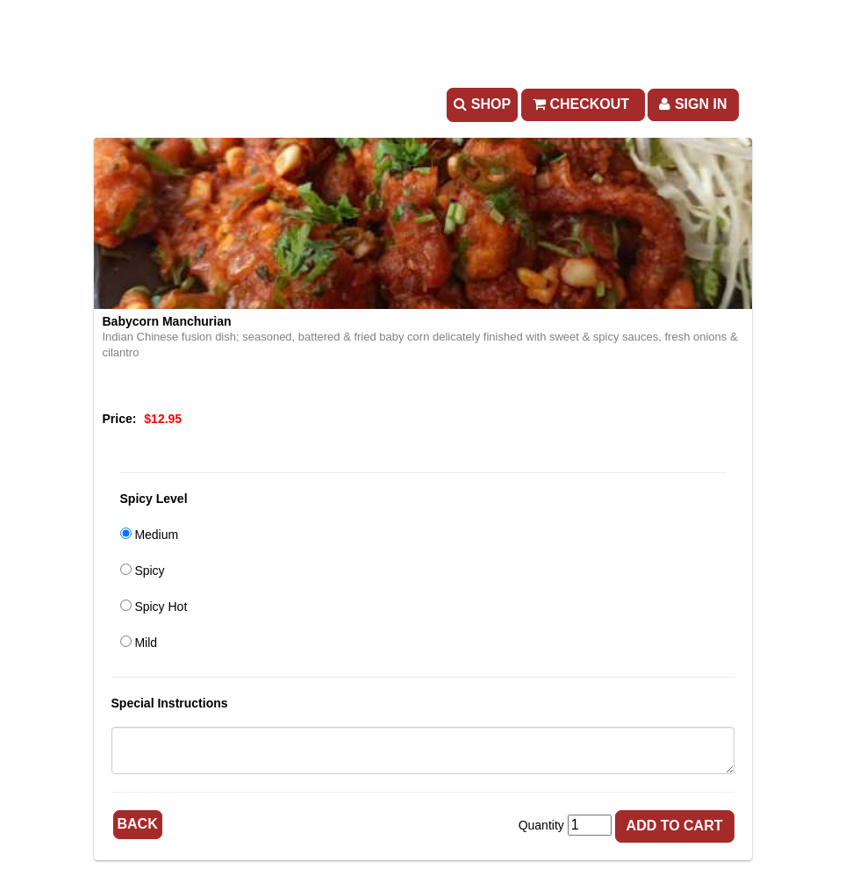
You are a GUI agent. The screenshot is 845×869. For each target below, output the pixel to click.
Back (138, 823)
